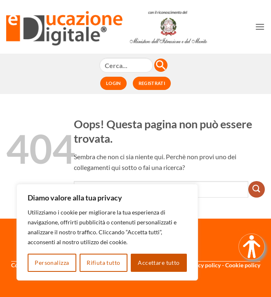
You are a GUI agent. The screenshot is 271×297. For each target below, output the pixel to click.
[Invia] (256, 189)
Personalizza (52, 262)
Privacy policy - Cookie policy (222, 265)
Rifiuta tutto (103, 262)
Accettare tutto (158, 262)
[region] (107, 232)
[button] (260, 26)
